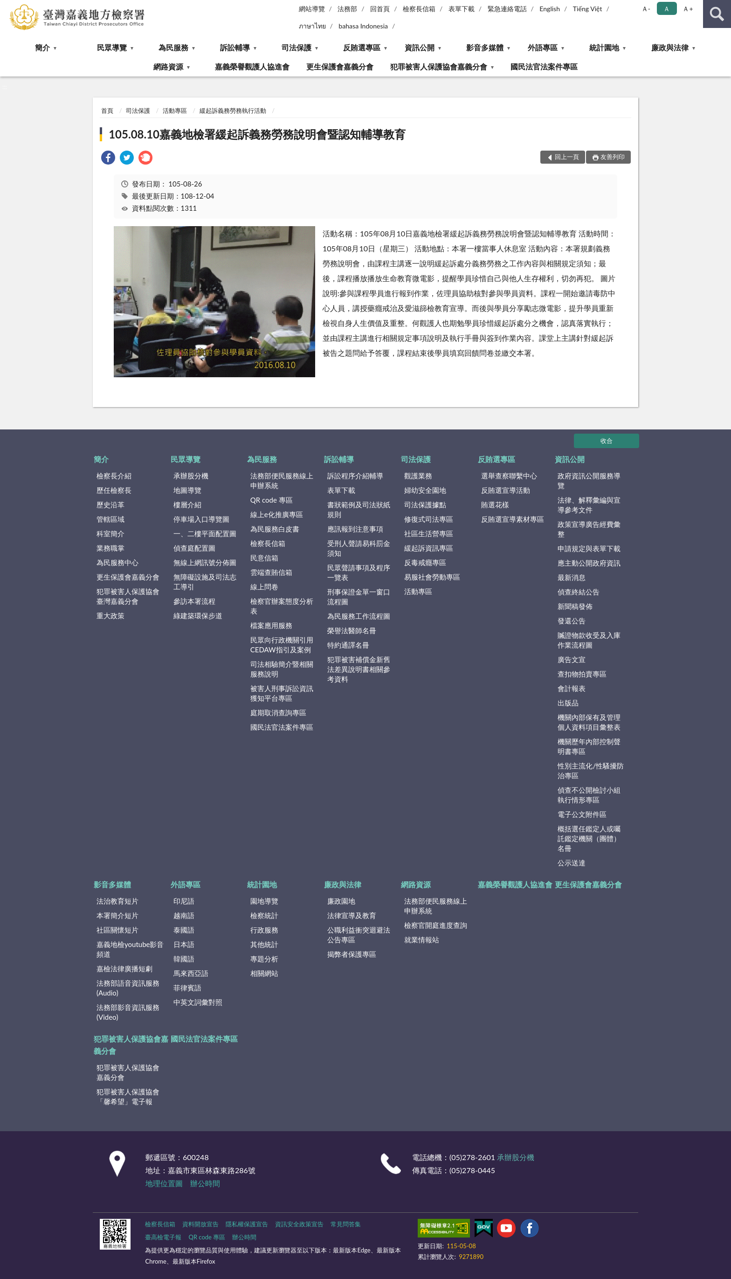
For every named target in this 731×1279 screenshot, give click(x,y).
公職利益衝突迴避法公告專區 (358, 935)
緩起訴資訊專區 (428, 548)
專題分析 (264, 958)
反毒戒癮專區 (425, 562)
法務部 (347, 9)
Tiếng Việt (587, 9)
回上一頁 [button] (567, 156)
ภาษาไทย (312, 26)
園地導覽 (264, 901)
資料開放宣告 (200, 1224)
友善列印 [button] (612, 156)
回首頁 (380, 9)
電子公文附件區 (582, 814)
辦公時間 (205, 1183)
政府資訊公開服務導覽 (589, 480)
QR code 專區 (271, 500)
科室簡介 (110, 533)
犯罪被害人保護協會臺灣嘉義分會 (128, 596)
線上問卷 (264, 586)
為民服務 (173, 47)
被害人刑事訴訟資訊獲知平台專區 (281, 693)
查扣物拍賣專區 (582, 674)
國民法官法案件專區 (544, 66)
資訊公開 (419, 47)
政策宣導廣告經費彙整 (589, 529)
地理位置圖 (164, 1183)
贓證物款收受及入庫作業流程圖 (589, 640)
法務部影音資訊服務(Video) (128, 1012)
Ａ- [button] (645, 9)
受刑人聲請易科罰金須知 (358, 548)
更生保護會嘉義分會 (339, 66)
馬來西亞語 (190, 973)
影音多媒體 (484, 47)
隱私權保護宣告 (247, 1224)
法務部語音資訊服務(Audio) (128, 988)
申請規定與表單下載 (589, 548)
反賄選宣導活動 (505, 490)
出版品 (568, 702)
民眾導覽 (112, 47)
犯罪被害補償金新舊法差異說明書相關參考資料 (358, 669)
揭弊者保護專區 (351, 954)
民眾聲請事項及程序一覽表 (358, 572)
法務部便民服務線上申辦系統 (281, 480)
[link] (108, 159)
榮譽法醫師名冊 (351, 630)
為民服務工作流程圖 (358, 616)
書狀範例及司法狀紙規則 (358, 509)
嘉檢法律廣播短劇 (124, 968)
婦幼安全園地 (425, 490)
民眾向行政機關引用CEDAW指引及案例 (281, 645)
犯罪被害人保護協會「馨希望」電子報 (128, 1096)
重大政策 (110, 615)
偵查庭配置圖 (194, 548)
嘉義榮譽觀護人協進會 (252, 66)
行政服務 (264, 930)
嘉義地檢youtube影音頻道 (130, 949)
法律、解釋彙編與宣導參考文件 (589, 505)
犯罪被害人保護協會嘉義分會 (438, 66)
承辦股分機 (190, 475)
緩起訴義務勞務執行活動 (233, 110)
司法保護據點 (425, 504)
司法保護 (296, 47)
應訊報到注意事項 (355, 529)
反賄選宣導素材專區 (512, 519)
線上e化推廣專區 (276, 514)
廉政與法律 (670, 47)
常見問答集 (346, 1224)
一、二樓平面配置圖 (204, 533)
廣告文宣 (572, 659)
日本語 (183, 944)
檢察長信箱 (419, 9)
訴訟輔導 (235, 47)
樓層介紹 (187, 504)
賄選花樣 (495, 504)
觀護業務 (418, 475)
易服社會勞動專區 (432, 577)
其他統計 (264, 944)
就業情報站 (421, 939)
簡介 (42, 47)
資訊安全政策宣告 (299, 1224)
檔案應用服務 (271, 625)
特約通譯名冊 (348, 645)
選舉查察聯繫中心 (509, 475)
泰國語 (183, 930)
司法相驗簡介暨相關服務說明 (281, 669)
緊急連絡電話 (507, 9)
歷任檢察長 (114, 490)
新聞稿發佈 (575, 606)
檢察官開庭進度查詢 (435, 925)
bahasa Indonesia (363, 26)
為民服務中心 (117, 562)
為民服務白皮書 (274, 529)
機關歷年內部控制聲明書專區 (589, 746)
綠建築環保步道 (197, 615)
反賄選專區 (361, 47)
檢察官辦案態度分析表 (281, 606)
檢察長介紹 (114, 475)
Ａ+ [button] (688, 9)
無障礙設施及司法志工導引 (204, 582)
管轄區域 (110, 519)
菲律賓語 (187, 987)
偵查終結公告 (579, 592)
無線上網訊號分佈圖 (204, 562)
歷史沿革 (110, 504)
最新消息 (572, 577)
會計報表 (572, 688)
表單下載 (461, 9)
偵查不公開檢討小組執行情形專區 (589, 795)
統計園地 (604, 47)
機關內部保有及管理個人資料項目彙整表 (589, 722)
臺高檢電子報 (163, 1237)
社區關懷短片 (117, 930)
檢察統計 (264, 915)
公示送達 (572, 862)
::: (7, 7)
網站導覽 (312, 9)
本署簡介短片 (117, 915)
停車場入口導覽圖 (201, 519)
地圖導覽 (187, 490)
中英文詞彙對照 (197, 1002)
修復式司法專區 (428, 519)
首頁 (107, 110)
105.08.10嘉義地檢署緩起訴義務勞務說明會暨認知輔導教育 (257, 134)
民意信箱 (264, 557)
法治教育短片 (117, 901)
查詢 (717, 14)
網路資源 (168, 66)
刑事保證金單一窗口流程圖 (358, 597)
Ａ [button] (666, 9)
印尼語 (183, 901)
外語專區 (543, 47)
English (549, 9)
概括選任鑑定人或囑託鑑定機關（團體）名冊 (589, 838)
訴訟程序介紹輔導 (355, 475)
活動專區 (175, 110)
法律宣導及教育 (351, 915)
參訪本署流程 (194, 601)
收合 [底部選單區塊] (606, 440)
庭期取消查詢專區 (278, 712)
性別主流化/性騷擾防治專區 (591, 770)
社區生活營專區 (428, 533)
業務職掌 (110, 548)
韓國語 (183, 958)
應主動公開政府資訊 (589, 563)
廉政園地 (341, 901)
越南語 (183, 915)
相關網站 (264, 973)
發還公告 (572, 620)
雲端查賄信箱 (271, 572)
